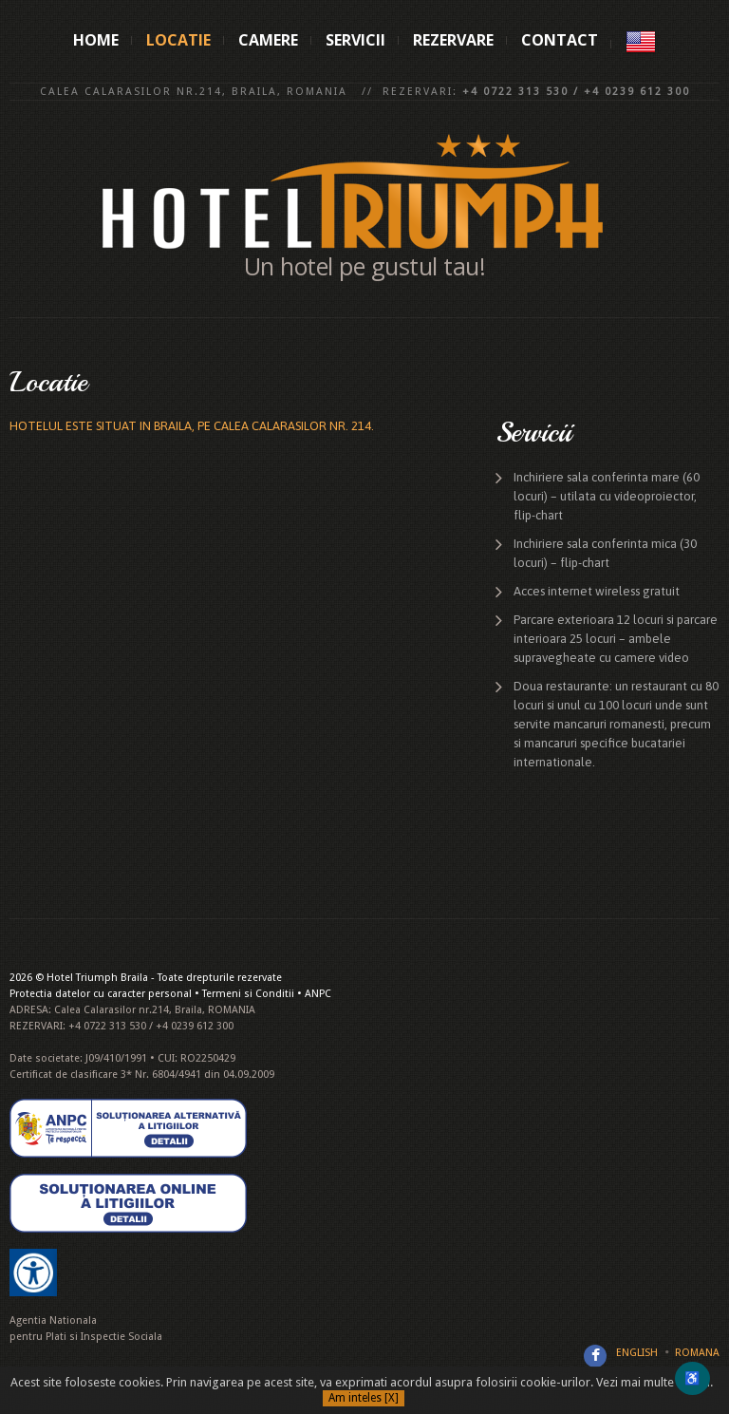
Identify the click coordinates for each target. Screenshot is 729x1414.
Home (96, 39)
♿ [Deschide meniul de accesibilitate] (692, 1378)
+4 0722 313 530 (515, 91)
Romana (697, 1353)
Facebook (595, 1356)
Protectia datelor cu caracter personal (100, 994)
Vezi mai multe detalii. (654, 1382)
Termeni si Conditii (248, 994)
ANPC (318, 994)
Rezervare (453, 39)
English (637, 1353)
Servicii (355, 39)
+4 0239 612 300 (637, 91)
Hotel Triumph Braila (97, 977)
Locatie (178, 39)
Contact (559, 39)
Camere (268, 39)
